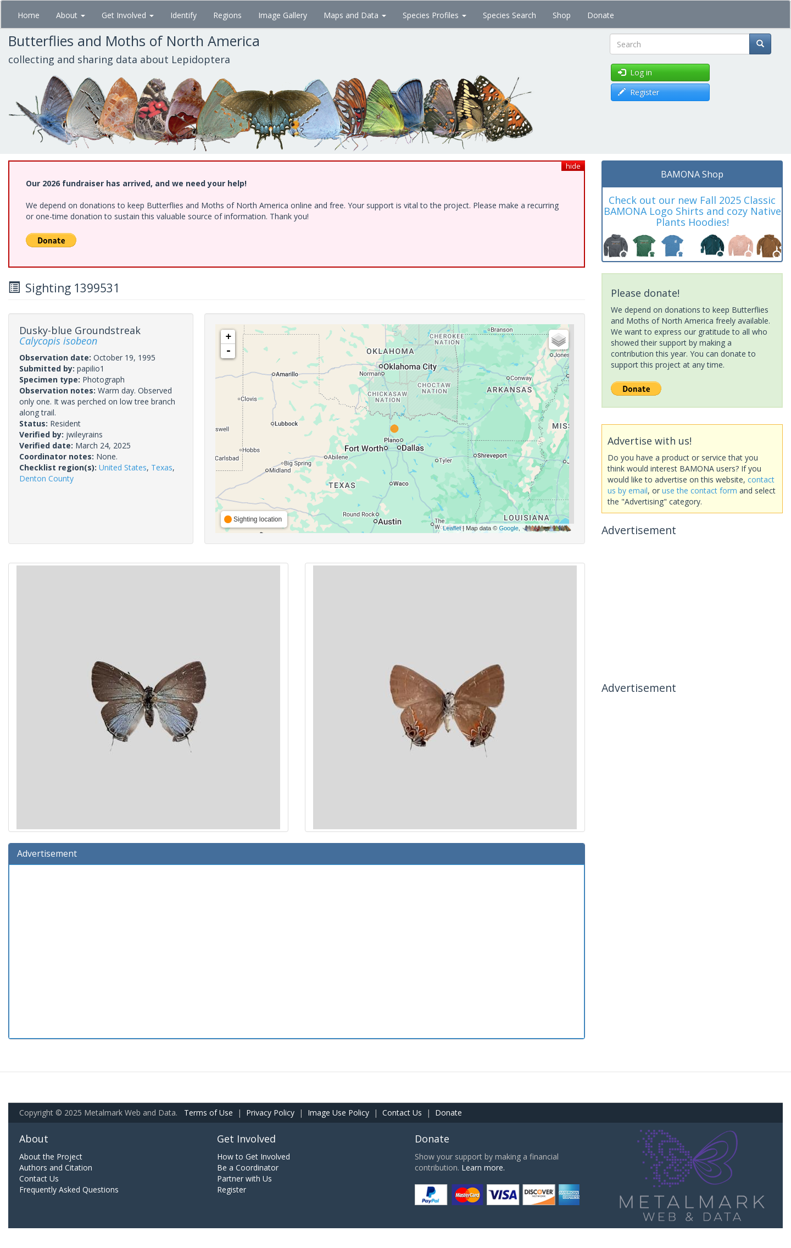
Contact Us (402, 1112)
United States (123, 467)
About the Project (50, 1156)
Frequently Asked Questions (69, 1189)
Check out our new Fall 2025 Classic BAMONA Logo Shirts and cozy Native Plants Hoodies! (692, 211)
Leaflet (452, 528)
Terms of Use (208, 1112)
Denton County (46, 478)
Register (231, 1189)
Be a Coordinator (247, 1167)
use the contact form (699, 490)
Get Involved (128, 15)
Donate (600, 15)
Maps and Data (355, 15)
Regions (227, 15)
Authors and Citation (55, 1167)
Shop (562, 15)
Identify (183, 15)
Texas (161, 467)
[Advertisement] (297, 950)
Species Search (509, 15)
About (70, 15)
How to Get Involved (253, 1156)
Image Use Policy (338, 1112)
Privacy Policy (270, 1112)
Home (29, 15)
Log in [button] (635, 72)
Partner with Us (244, 1178)
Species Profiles (434, 15)
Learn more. (483, 1167)
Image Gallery (282, 15)
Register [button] (638, 92)
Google (508, 528)
